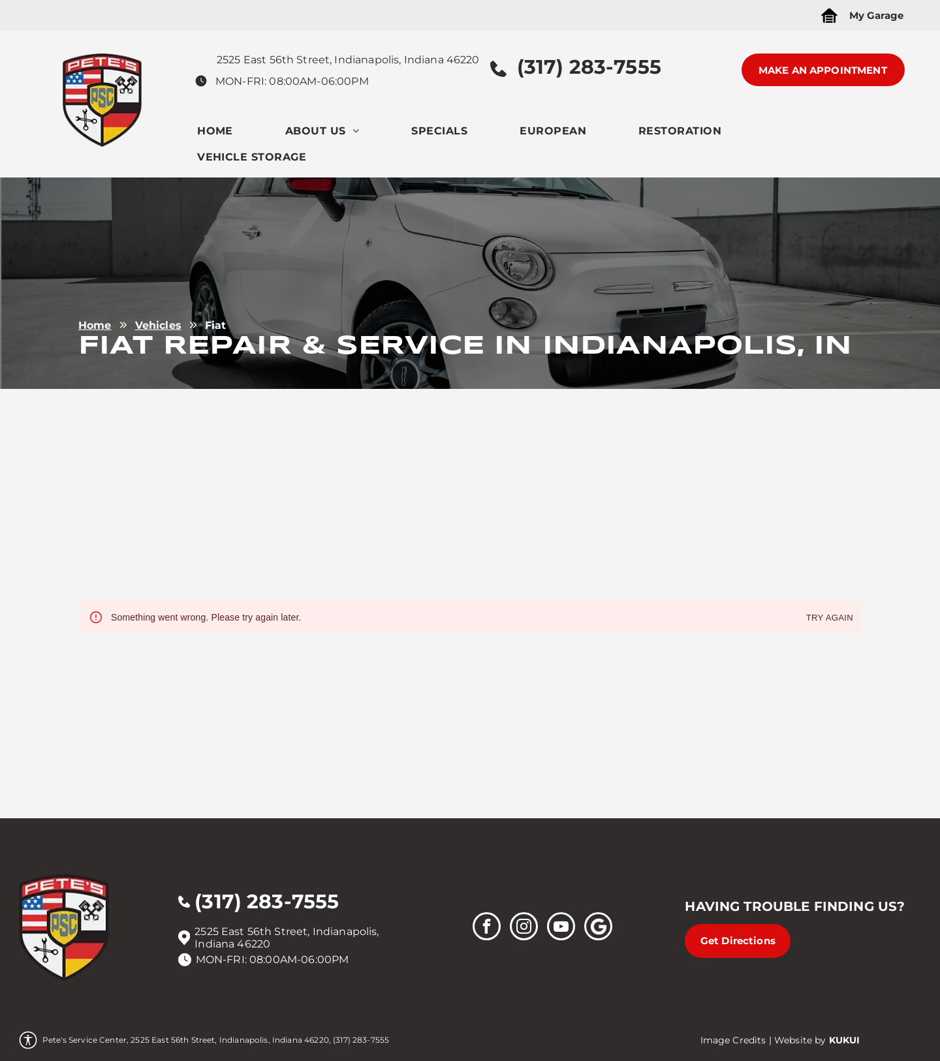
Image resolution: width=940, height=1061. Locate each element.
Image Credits (733, 1040)
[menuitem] (241, 134)
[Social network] (598, 928)
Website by (800, 1040)
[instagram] (524, 928)
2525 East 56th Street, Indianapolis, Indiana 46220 (348, 60)
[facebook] (487, 928)
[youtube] (561, 928)
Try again (829, 618)
